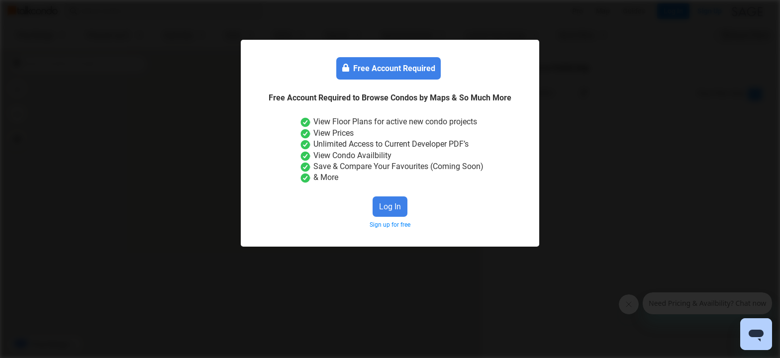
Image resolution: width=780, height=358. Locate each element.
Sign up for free (390, 224)
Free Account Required (388, 69)
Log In (390, 206)
